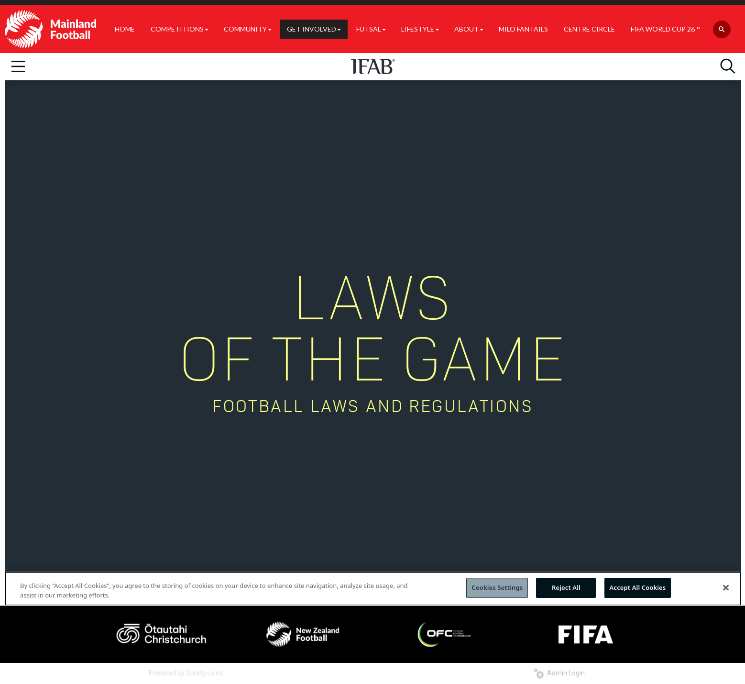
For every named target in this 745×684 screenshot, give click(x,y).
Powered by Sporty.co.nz (186, 673)
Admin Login (559, 673)
